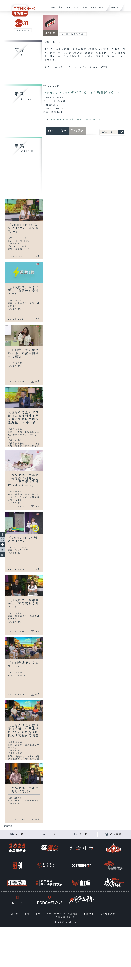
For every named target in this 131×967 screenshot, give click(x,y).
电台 (60, 8)
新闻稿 (15, 914)
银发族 (61, 119)
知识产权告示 (55, 914)
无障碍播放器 (108, 914)
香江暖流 (98, 119)
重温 (84, 8)
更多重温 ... (9, 826)
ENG (113, 7)
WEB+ (76, 8)
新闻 (67, 8)
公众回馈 (116, 834)
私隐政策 (89, 914)
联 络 (84, 834)
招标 (39, 914)
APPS (92, 8)
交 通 (19, 834)
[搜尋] (127, 6)
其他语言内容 (64, 917)
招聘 (28, 914)
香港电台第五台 (75, 119)
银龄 (53, 119)
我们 (100, 8)
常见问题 (73, 914)
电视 (52, 8)
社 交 (52, 834)
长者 (89, 119)
